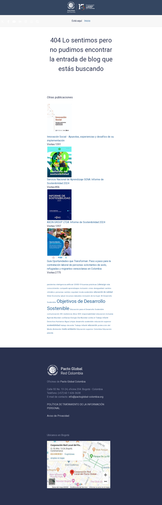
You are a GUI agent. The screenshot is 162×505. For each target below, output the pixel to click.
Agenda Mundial (54, 318)
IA (102, 296)
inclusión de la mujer (91, 296)
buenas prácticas (89, 285)
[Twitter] (2, 21)
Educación (107, 329)
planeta (50, 333)
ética (75, 314)
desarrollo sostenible (85, 322)
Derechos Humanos (55, 322)
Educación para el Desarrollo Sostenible (87, 309)
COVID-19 (77, 285)
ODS (79, 314)
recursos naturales (74, 296)
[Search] (37, 21)
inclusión (84, 288)
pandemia (51, 285)
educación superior (102, 322)
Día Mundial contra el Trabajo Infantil (92, 318)
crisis (90, 288)
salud (63, 296)
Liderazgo (101, 284)
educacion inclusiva (104, 314)
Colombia (98, 329)
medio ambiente (69, 329)
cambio (67, 292)
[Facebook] (8, 21)
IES (61, 314)
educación (92, 325)
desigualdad (99, 288)
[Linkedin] (20, 21)
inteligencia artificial (64, 285)
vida (108, 285)
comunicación (53, 314)
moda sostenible (86, 292)
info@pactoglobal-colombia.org (86, 396)
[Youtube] (14, 21)
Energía (73, 318)
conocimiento (53, 288)
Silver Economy (53, 296)
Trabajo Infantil (81, 325)
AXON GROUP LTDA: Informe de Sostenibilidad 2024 (76, 222)
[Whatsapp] (31, 21)
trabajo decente (67, 325)
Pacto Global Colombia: (73, 381)
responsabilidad (88, 314)
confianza (65, 318)
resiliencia (67, 314)
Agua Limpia (70, 322)
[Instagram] (25, 21)
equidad (74, 292)
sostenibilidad (53, 325)
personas (59, 292)
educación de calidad (103, 292)
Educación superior (85, 329)
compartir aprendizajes (69, 288)
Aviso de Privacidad (58, 415)
